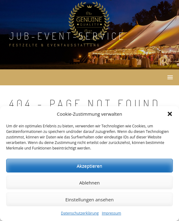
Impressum (111, 213)
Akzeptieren (89, 166)
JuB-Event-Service (67, 36)
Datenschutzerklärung (80, 213)
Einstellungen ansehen (89, 199)
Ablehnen (89, 183)
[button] (170, 114)
